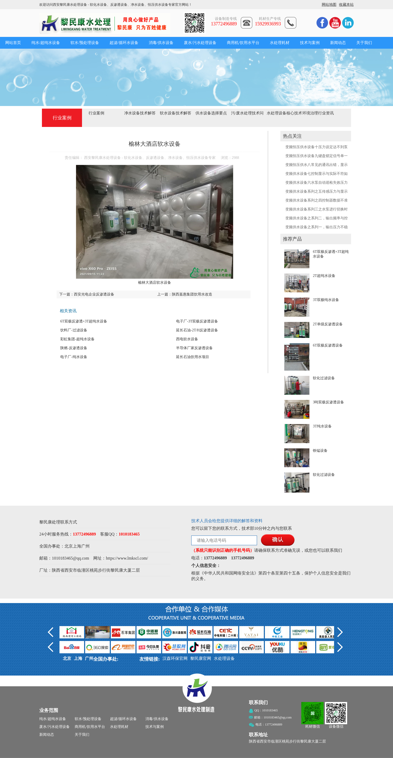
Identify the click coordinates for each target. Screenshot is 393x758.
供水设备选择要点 (211, 113)
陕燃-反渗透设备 (73, 348)
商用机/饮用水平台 (243, 43)
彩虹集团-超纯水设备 (77, 339)
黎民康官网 (200, 658)
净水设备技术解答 (140, 113)
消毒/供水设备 (161, 43)
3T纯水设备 (322, 426)
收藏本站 (346, 5)
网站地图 (329, 5)
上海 (77, 546)
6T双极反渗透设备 (328, 345)
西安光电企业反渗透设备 (94, 294)
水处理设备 (224, 658)
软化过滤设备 (324, 378)
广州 (85, 546)
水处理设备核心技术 (284, 113)
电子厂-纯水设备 (73, 357)
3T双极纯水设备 (326, 300)
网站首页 (13, 43)
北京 (68, 546)
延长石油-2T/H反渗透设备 (197, 330)
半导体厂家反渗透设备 (194, 348)
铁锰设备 (320, 451)
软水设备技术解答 (175, 113)
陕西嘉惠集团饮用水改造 (192, 294)
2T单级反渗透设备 (328, 324)
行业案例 (96, 113)
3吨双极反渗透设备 (328, 402)
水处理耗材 (280, 43)
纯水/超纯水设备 (45, 43)
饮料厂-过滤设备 (73, 330)
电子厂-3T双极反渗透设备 (197, 321)
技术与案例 (310, 43)
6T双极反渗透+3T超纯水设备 (83, 321)
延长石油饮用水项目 (192, 357)
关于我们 (364, 43)
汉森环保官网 (175, 658)
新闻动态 (338, 43)
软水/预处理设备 (84, 43)
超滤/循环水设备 (124, 43)
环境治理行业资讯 (318, 113)
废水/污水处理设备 (200, 43)
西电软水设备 (187, 339)
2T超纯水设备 (324, 276)
